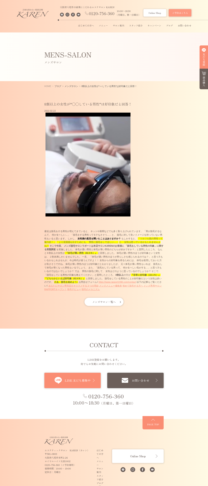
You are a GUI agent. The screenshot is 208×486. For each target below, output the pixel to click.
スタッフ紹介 (136, 25)
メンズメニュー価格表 (168, 267)
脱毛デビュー (82, 271)
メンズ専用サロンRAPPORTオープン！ (54, 271)
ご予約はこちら (180, 12)
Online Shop (155, 12)
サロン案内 (118, 25)
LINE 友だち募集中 (69, 362)
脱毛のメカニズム (98, 271)
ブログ (169, 25)
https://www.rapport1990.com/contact (58, 267)
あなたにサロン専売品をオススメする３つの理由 (132, 267)
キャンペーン (154, 25)
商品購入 (204, 81)
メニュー (103, 25)
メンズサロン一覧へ (104, 284)
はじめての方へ (86, 25)
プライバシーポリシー (83, 455)
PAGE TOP (178, 411)
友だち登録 (204, 59)
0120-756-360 (101, 13)
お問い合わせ (184, 25)
